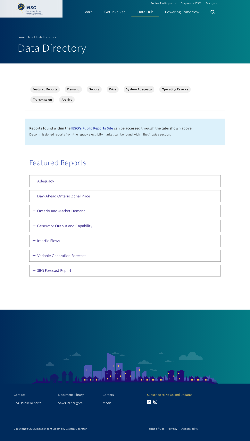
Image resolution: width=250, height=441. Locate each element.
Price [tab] (112, 89)
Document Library (71, 395)
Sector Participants (163, 3)
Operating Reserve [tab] (175, 89)
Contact (19, 395)
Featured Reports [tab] (45, 89)
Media (107, 403)
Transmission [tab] (42, 99)
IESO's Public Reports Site (92, 128)
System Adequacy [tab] (139, 89)
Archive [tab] (67, 99)
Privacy (172, 428)
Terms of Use (155, 428)
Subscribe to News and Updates (169, 395)
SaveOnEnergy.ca (70, 403)
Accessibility (189, 428)
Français (211, 3)
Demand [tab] (73, 89)
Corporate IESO (190, 3)
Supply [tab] (94, 89)
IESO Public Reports (27, 403)
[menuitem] (88, 12)
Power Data (25, 37)
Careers (108, 395)
